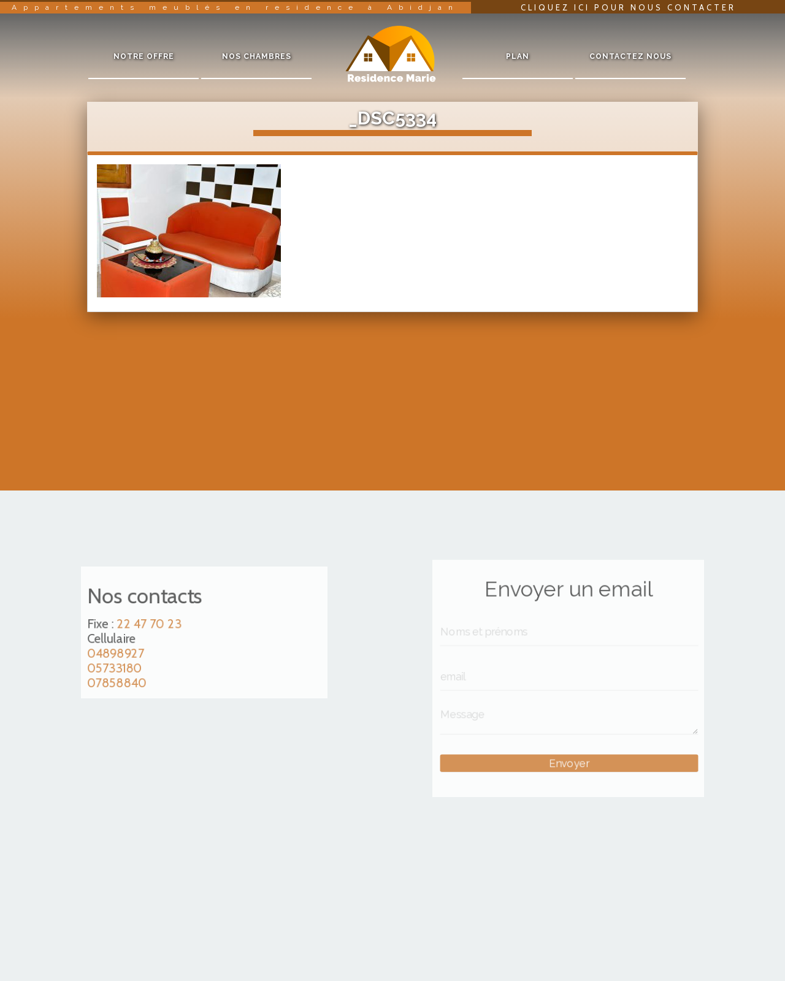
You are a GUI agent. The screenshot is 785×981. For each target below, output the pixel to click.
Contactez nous (630, 56)
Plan (517, 56)
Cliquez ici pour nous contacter (628, 7)
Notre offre (143, 56)
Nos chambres (256, 56)
